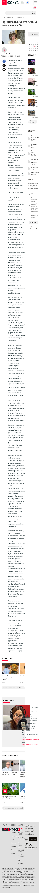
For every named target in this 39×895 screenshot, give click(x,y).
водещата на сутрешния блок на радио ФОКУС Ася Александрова (29, 712)
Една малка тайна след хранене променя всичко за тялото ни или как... (34, 70)
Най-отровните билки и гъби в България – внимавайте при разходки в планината (9, 798)
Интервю (13, 846)
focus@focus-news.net (21, 838)
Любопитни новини (32, 55)
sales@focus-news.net (21, 855)
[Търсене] (17, 13)
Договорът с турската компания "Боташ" (34, 161)
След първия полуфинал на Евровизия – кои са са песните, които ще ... (34, 61)
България (14, 829)
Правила (20, 863)
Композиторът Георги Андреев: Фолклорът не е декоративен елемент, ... (34, 101)
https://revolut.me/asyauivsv (30, 744)
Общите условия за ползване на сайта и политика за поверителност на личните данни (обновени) (17, 874)
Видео (13, 853)
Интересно (14, 850)
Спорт (13, 839)
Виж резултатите (33, 228)
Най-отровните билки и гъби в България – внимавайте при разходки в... (34, 91)
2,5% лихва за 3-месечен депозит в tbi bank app (9, 773)
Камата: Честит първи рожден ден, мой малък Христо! (9, 677)
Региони (13, 832)
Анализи (13, 843)
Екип (19, 860)
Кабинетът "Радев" (34, 168)
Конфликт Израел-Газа (34, 145)
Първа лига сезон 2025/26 (33, 153)
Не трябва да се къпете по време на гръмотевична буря (34, 80)
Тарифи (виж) (20, 846)
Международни (14, 836)
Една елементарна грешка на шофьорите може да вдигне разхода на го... (34, 112)
